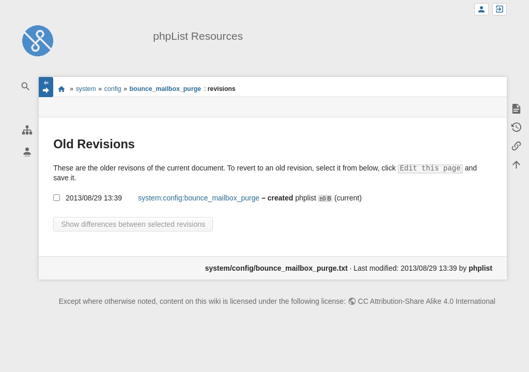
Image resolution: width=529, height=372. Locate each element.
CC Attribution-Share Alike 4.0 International (426, 301)
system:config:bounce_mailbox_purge (198, 198)
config (112, 88)
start (61, 89)
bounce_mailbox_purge (165, 88)
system (86, 88)
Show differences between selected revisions (133, 224)
